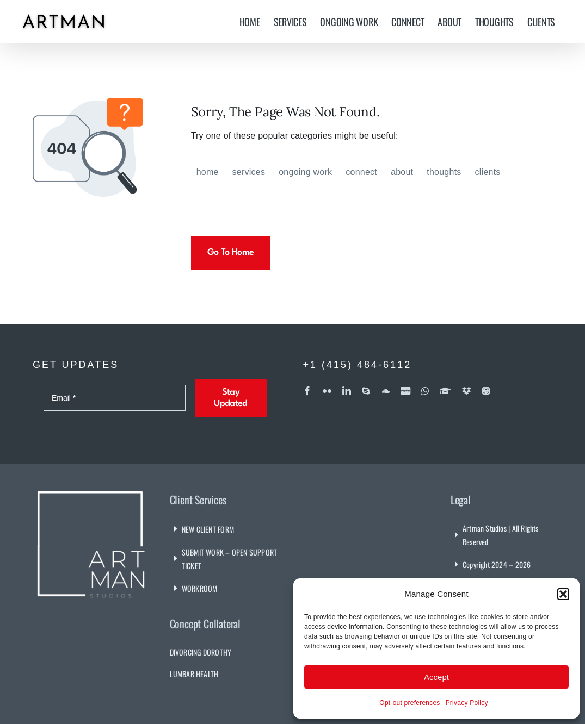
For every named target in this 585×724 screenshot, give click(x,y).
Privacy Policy (467, 703)
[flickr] (327, 390)
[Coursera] (445, 390)
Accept (436, 677)
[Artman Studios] (91, 490)
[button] (563, 594)
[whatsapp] (425, 390)
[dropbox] (466, 390)
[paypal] (405, 390)
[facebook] (307, 390)
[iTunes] (486, 390)
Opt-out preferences (409, 703)
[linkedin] (346, 390)
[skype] (366, 390)
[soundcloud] (385, 390)
